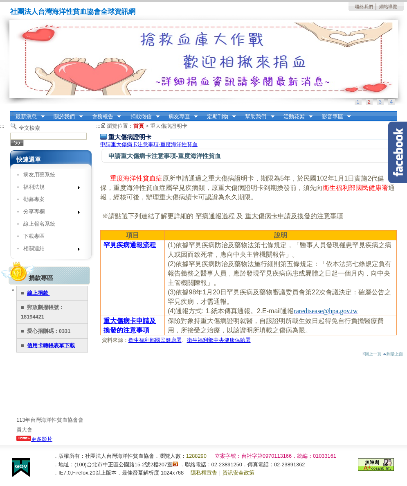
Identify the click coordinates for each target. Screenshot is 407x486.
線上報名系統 (39, 224)
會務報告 (104, 116)
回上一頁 (371, 354)
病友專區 (180, 116)
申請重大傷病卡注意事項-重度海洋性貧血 (149, 144)
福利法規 (49, 188)
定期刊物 (219, 116)
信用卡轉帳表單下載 (51, 345)
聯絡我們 (364, 6)
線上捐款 (38, 293)
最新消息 (27, 116)
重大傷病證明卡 (168, 126)
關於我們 (66, 116)
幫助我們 (257, 116)
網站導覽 (388, 6)
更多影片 (34, 439)
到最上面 (393, 354)
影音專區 (334, 116)
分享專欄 (49, 213)
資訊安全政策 (238, 473)
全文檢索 (29, 128)
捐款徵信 (142, 116)
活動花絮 (295, 116)
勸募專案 (34, 199)
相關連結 (49, 250)
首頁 (138, 126)
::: (12, 114)
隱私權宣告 (204, 473)
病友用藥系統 (39, 175)
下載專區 (34, 236)
